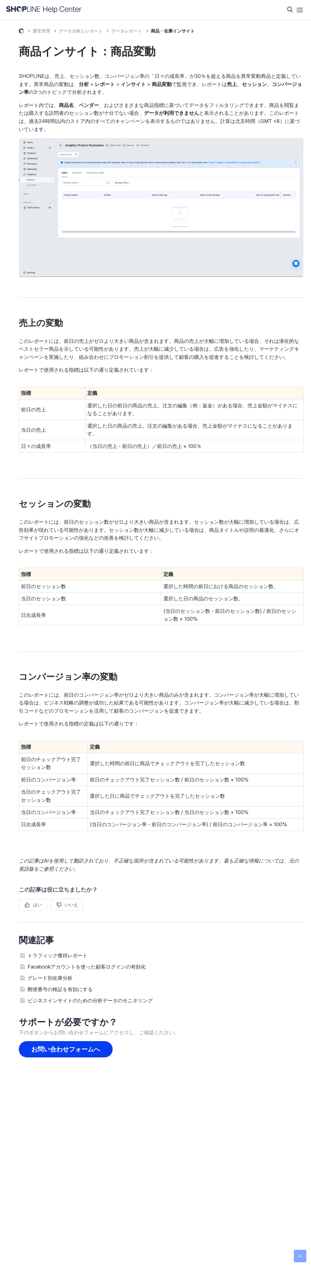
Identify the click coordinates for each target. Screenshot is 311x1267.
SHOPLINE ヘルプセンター (21, 31)
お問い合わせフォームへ (65, 1049)
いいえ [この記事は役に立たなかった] (71, 904)
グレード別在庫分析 (50, 978)
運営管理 (41, 30)
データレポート (126, 30)
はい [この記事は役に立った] (37, 904)
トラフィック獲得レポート (58, 955)
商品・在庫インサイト (173, 30)
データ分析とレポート (81, 30)
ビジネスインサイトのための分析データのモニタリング (90, 1000)
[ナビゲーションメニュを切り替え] (300, 10)
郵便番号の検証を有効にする (60, 989)
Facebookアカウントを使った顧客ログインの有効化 (87, 967)
